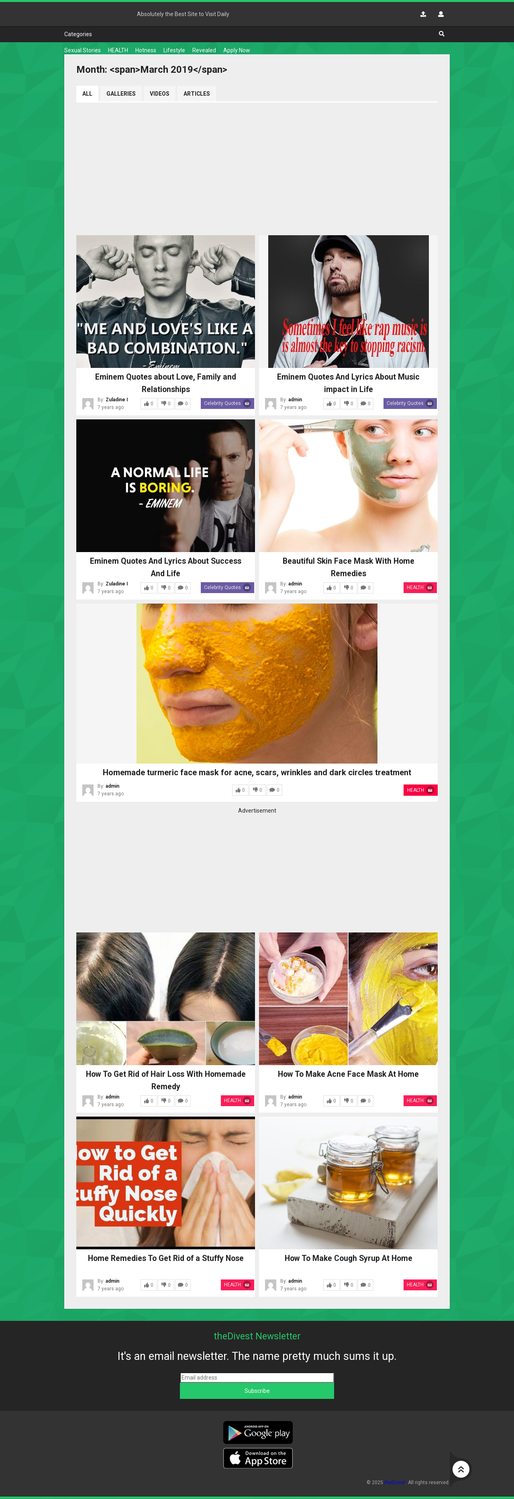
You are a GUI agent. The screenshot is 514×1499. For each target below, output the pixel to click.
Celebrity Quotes (227, 404)
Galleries (121, 93)
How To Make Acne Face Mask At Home (348, 1074)
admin (295, 400)
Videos (160, 93)
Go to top (461, 1469)
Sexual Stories (82, 50)
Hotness (145, 50)
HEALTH (118, 50)
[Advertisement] (257, 167)
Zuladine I (117, 400)
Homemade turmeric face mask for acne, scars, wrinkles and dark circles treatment (257, 773)
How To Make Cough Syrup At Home (348, 1258)
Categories (78, 34)
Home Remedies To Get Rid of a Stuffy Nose (165, 1258)
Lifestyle (174, 50)
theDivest (94, 14)
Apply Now (236, 50)
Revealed (204, 50)
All (87, 93)
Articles (197, 93)
